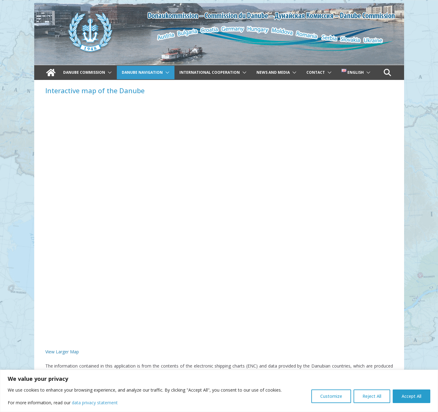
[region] (219, 391)
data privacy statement (95, 403)
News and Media (273, 72)
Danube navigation (142, 72)
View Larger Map (62, 352)
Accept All (411, 396)
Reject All (371, 396)
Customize (331, 396)
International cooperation (209, 72)
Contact (315, 72)
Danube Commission (84, 72)
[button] (108, 72)
